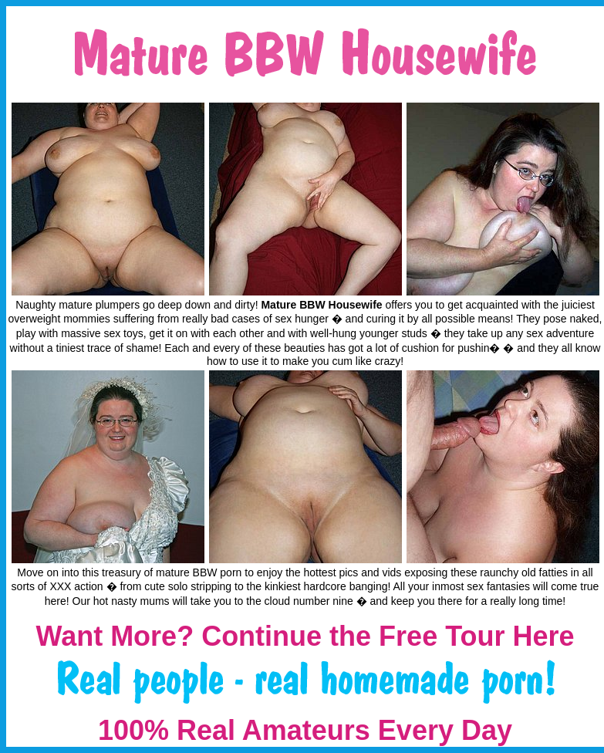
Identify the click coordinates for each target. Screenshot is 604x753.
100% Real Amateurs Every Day (305, 730)
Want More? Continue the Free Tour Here (304, 636)
